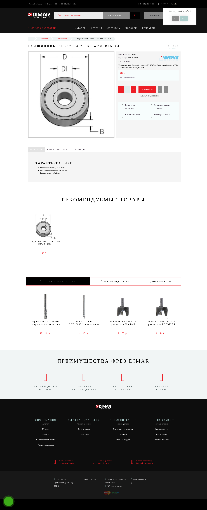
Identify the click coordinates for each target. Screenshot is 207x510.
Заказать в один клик (149, 96)
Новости (132, 28)
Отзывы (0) (78, 149)
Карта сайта (84, 434)
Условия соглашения (45, 445)
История (96, 28)
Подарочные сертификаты (123, 429)
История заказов (161, 429)
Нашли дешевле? (127, 78)
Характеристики (57, 149)
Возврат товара (84, 429)
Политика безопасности (45, 440)
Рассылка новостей (161, 440)
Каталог (80, 28)
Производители (123, 424)
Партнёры (123, 434)
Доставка (114, 28)
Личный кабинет (161, 424)
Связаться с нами (84, 424)
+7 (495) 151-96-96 (89, 479)
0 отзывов (172, 48)
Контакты (150, 28)
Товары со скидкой (122, 440)
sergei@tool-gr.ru (139, 479)
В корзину (147, 89)
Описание (36, 149)
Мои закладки (161, 434)
